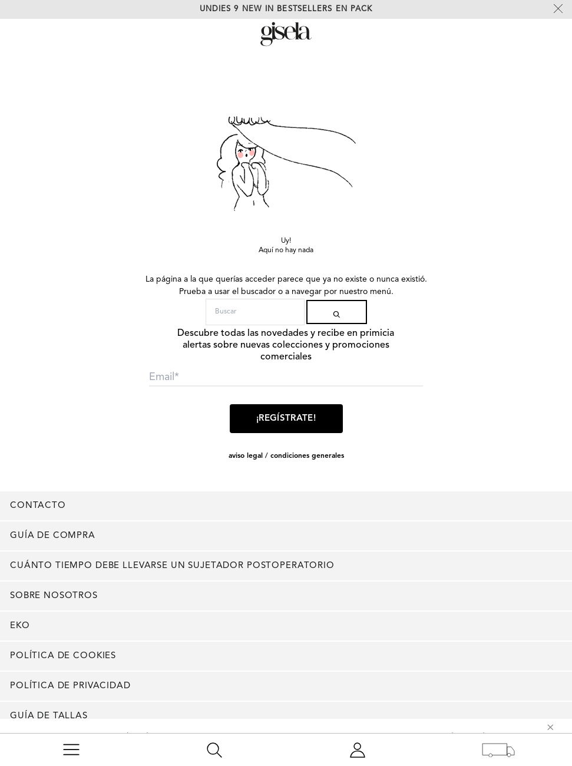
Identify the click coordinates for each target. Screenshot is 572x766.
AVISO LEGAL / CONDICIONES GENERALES (286, 456)
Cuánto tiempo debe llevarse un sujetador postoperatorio (172, 566)
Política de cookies (63, 656)
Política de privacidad (70, 686)
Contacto (38, 505)
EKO (20, 626)
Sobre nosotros (54, 596)
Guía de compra (52, 535)
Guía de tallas (49, 716)
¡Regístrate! (286, 418)
